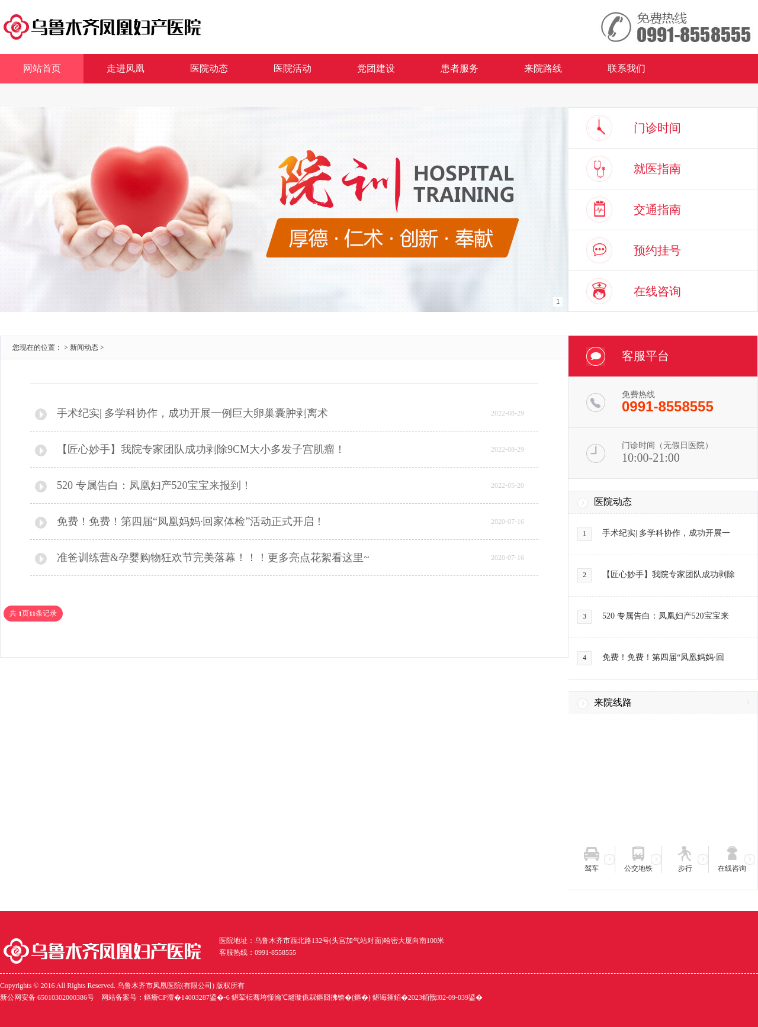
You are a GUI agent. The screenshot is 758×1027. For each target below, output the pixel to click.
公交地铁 (638, 868)
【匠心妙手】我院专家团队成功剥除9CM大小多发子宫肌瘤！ (201, 449)
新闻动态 (84, 347)
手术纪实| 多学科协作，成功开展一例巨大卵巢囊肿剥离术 (192, 413)
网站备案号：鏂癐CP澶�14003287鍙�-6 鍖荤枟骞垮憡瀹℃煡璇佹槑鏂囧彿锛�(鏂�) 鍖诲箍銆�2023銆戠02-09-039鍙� (292, 997)
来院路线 (543, 68)
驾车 (591, 868)
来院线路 (613, 702)
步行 (685, 868)
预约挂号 (657, 250)
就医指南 (657, 168)
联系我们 (626, 68)
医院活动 (292, 68)
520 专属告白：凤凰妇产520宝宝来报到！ (154, 485)
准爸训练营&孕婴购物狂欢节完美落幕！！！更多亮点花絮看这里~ (213, 558)
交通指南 (657, 209)
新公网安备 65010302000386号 (47, 997)
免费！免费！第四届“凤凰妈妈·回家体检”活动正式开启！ (191, 521)
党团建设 (376, 68)
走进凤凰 (125, 68)
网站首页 (42, 68)
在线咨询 (657, 291)
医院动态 (209, 68)
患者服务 (459, 68)
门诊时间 (657, 127)
